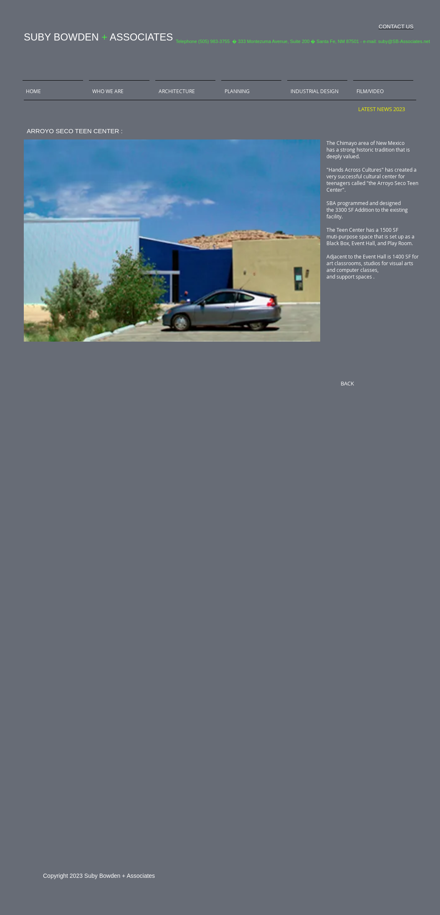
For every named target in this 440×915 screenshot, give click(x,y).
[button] (172, 240)
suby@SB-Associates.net (404, 41)
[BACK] (347, 383)
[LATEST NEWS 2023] (381, 109)
